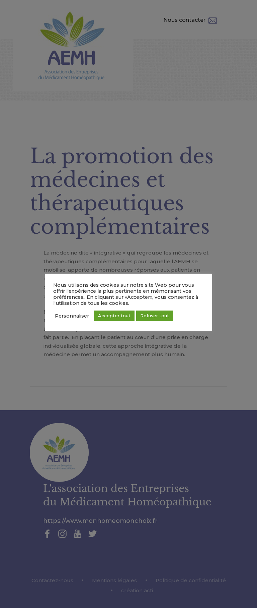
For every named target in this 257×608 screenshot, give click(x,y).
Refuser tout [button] (154, 315)
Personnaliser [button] (72, 316)
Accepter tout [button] (114, 315)
